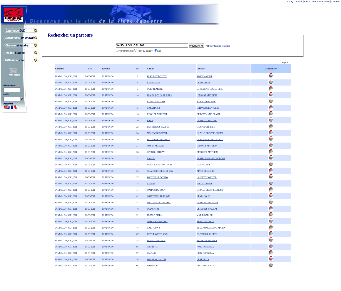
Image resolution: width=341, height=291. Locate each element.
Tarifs (299, 1)
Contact (335, 1)
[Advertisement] (323, 98)
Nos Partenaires (320, 1)
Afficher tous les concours (218, 46)
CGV (307, 1)
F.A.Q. (290, 1)
